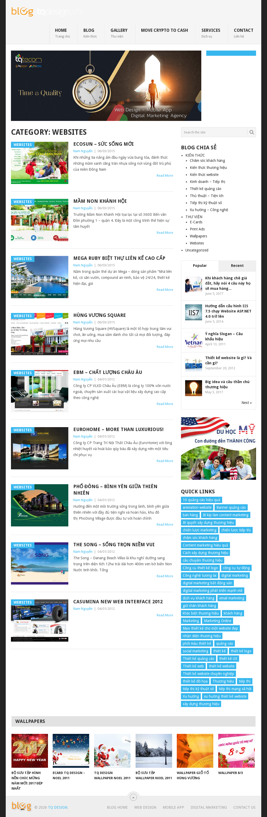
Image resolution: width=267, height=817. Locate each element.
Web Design (145, 807)
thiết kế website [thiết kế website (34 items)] (221, 666)
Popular (200, 265)
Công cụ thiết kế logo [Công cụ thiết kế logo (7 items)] (200, 568)
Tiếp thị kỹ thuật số (206, 203)
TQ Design (57, 807)
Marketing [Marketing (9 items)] (191, 621)
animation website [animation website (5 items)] (197, 507)
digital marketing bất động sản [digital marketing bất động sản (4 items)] (207, 583)
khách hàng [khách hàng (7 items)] (233, 613)
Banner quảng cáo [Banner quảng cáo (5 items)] (231, 507)
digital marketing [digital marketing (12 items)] (234, 575)
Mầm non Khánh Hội (100, 201)
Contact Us (244, 807)
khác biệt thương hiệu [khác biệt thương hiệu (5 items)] (201, 613)
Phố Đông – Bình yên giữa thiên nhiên (115, 490)
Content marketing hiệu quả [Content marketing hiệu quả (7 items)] (205, 545)
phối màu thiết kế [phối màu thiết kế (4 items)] (197, 643)
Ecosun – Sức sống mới (103, 144)
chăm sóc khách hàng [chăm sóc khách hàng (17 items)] (200, 538)
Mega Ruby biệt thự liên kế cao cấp (119, 258)
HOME (62, 33)
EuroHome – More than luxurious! (118, 429)
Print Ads (197, 229)
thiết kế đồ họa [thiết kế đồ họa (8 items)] (195, 681)
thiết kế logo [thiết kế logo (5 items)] (241, 651)
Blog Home (117, 807)
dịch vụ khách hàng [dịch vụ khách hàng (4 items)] (198, 598)
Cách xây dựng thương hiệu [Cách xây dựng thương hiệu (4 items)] (205, 553)
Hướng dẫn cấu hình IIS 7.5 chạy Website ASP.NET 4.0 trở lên (228, 311)
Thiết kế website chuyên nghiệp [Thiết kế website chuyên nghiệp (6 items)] (208, 674)
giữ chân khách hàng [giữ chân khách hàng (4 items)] (199, 606)
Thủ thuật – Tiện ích (206, 196)
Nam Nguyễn (83, 151)
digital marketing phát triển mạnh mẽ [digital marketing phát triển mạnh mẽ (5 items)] (212, 590)
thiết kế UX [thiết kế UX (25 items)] (228, 658)
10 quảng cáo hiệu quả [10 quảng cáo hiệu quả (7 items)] (201, 500)
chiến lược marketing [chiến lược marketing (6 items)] (199, 530)
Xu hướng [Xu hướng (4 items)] (191, 696)
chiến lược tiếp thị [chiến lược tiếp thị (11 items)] (236, 530)
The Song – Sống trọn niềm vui (114, 544)
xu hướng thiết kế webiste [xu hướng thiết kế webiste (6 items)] (225, 696)
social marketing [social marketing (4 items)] (195, 651)
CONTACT (243, 33)
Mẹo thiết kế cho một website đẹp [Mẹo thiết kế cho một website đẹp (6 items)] (210, 628)
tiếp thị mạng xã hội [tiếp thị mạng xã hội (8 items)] (235, 689)
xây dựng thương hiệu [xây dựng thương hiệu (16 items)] (201, 704)
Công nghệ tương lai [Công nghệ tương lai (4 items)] (199, 575)
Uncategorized (196, 250)
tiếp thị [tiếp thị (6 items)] (245, 681)
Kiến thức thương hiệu (208, 167)
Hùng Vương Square (99, 315)
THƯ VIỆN (193, 217)
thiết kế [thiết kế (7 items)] (219, 651)
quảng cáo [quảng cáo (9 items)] (224, 643)
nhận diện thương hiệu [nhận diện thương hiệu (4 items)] (202, 636)
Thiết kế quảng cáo (205, 189)
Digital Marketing (209, 807)
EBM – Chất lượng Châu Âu (107, 372)
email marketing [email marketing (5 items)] (231, 598)
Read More (165, 175)
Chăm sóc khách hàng (207, 160)
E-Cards (196, 222)
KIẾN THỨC (195, 155)
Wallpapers (198, 236)
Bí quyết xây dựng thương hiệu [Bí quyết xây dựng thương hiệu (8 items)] (208, 522)
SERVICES (211, 33)
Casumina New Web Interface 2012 (118, 601)
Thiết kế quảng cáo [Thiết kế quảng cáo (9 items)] (198, 658)
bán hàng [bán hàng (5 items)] (190, 515)
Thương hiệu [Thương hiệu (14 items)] (223, 681)
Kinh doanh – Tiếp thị (207, 182)
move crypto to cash (164, 30)
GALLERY (119, 33)
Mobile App (173, 807)
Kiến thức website (204, 175)
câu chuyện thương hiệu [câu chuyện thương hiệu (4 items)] (202, 560)
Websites (197, 243)
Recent (237, 265)
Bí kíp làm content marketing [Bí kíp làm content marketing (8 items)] (225, 515)
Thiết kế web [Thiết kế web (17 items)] (193, 666)
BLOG (90, 33)
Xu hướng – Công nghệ (209, 210)
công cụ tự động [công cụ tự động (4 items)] (236, 568)
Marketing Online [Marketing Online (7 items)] (217, 621)
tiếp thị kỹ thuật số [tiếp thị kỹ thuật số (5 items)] (198, 689)
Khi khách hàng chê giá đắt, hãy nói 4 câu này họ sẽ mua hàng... (227, 283)
